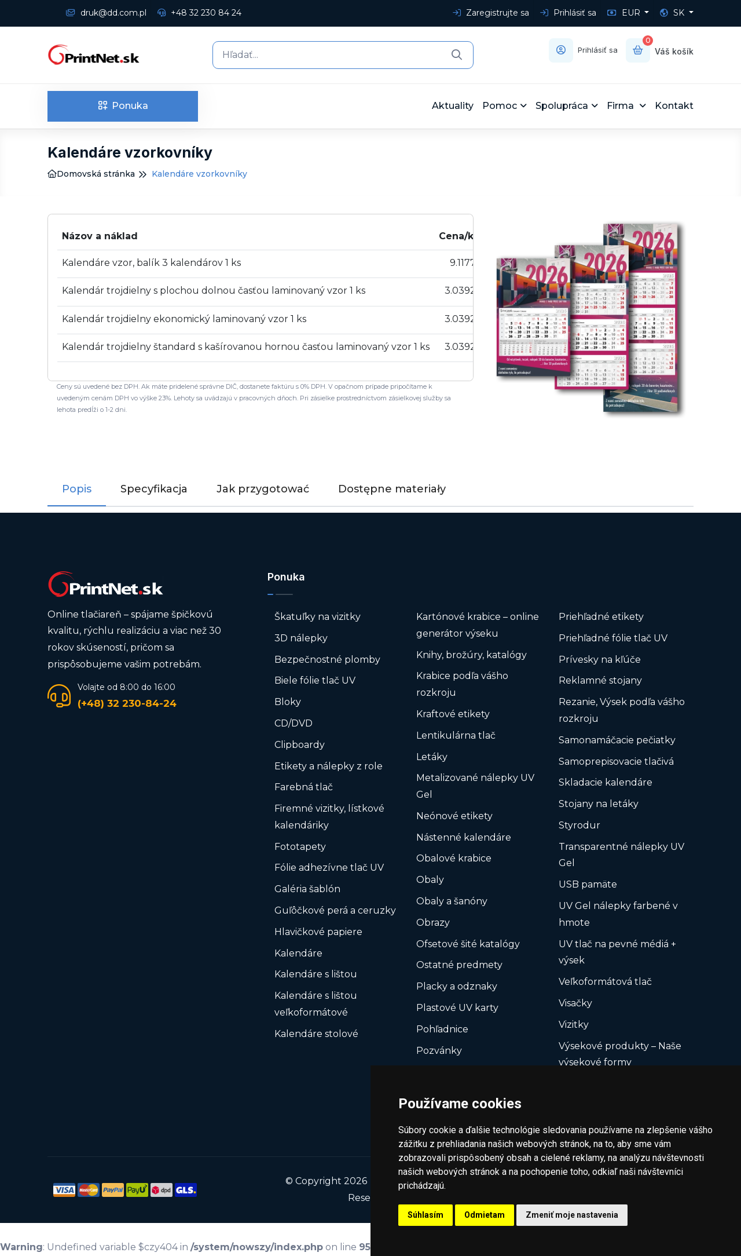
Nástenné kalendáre (463, 837)
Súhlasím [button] (425, 1215)
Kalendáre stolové (316, 1033)
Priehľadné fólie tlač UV (613, 638)
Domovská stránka (91, 174)
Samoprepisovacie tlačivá (616, 760)
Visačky (575, 1003)
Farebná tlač (303, 787)
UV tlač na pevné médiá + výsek (617, 952)
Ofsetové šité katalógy (469, 944)
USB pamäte (588, 884)
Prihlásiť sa (568, 13)
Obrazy (433, 922)
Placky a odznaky (456, 986)
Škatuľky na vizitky (317, 616)
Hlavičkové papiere (318, 931)
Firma (621, 105)
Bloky (287, 701)
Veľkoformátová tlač (605, 981)
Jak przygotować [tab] (263, 489)
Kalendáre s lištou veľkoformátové (315, 1004)
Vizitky (574, 1024)
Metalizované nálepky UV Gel (475, 786)
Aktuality (453, 105)
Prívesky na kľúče (600, 658)
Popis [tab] (76, 489)
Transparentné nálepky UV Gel (621, 855)
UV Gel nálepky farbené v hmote (618, 914)
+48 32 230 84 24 (199, 13)
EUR (625, 13)
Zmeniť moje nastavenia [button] (572, 1215)
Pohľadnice (442, 1029)
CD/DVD (293, 723)
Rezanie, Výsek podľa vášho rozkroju (622, 710)
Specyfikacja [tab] (154, 489)
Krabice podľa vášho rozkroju (462, 684)
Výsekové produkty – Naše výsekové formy (620, 1054)
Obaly (430, 879)
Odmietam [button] (484, 1215)
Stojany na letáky (599, 803)
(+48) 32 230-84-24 (127, 703)
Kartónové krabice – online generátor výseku (477, 625)
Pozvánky (439, 1050)
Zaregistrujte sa (491, 13)
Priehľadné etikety (601, 616)
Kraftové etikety (453, 714)
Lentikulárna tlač (456, 735)
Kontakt (674, 105)
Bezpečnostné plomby (327, 658)
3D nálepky (301, 638)
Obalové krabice (453, 858)
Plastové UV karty (458, 1007)
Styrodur (579, 825)
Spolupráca (561, 105)
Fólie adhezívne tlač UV (329, 867)
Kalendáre (298, 953)
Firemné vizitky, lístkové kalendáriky (329, 817)
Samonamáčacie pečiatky (617, 740)
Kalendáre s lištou (315, 974)
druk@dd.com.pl (106, 13)
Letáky (431, 756)
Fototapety (300, 846)
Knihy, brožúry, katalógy (471, 654)
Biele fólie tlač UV (314, 680)
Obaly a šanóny (451, 901)
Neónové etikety (454, 815)
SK (673, 13)
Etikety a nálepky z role (328, 765)
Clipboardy (299, 744)
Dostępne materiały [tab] (392, 489)
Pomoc (499, 105)
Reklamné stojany (600, 680)
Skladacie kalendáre (605, 782)
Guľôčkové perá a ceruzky (335, 910)
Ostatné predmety (459, 964)
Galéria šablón (307, 888)
